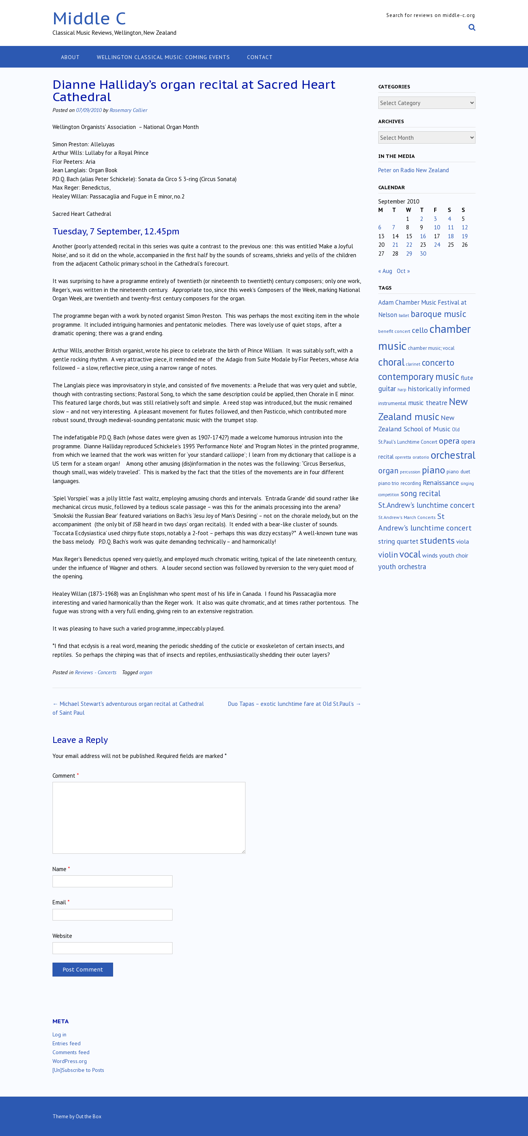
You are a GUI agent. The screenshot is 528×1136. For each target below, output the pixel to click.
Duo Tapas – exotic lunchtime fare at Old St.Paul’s (294, 703)
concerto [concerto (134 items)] (438, 362)
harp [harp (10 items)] (402, 389)
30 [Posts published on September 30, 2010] (423, 253)
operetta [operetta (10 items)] (403, 457)
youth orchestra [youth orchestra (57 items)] (402, 566)
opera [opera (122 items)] (449, 440)
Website (62, 935)
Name (61, 869)
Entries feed (66, 1043)
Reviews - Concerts (96, 672)
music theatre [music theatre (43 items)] (427, 402)
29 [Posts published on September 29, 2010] (409, 253)
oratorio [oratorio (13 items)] (421, 457)
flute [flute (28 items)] (467, 377)
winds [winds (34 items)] (430, 555)
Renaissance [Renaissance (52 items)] (441, 482)
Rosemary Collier (128, 110)
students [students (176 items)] (437, 540)
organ (145, 672)
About (70, 57)
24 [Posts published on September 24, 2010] (437, 244)
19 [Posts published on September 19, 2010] (465, 236)
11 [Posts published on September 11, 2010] (451, 227)
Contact (260, 57)
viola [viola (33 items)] (462, 541)
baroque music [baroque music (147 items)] (438, 313)
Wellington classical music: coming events (163, 57)
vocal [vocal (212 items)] (410, 554)
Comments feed (71, 1052)
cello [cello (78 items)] (420, 330)
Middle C (89, 18)
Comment (65, 775)
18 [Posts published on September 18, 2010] (451, 236)
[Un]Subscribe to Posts (78, 1069)
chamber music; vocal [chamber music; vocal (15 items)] (431, 348)
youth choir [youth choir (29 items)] (453, 555)
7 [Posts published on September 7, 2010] (393, 227)
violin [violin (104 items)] (388, 554)
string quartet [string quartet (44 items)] (398, 541)
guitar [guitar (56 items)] (387, 388)
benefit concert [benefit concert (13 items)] (394, 331)
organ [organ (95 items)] (388, 470)
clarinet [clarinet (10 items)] (413, 364)
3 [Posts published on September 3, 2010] (435, 218)
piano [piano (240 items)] (433, 470)
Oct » (403, 271)
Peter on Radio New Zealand (413, 170)
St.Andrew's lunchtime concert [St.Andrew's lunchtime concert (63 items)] (426, 505)
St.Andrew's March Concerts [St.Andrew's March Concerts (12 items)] (407, 517)
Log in (59, 1034)
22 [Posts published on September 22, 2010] (409, 244)
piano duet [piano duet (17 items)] (458, 471)
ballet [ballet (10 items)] (404, 315)
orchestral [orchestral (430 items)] (453, 455)
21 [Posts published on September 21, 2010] (395, 244)
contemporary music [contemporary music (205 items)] (418, 376)
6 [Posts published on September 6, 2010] (379, 227)
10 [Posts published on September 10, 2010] (437, 227)
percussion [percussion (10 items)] (410, 472)
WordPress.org (69, 1061)
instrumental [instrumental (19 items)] (392, 403)
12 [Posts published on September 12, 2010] (465, 227)
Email (60, 902)
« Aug (385, 271)
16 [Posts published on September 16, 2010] (423, 236)
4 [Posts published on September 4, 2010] (449, 218)
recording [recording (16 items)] (411, 483)
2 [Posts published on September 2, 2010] (421, 218)
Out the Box (89, 1116)
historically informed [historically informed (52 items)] (439, 388)
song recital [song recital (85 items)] (420, 493)
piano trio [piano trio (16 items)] (388, 483)
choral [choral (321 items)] (391, 361)
